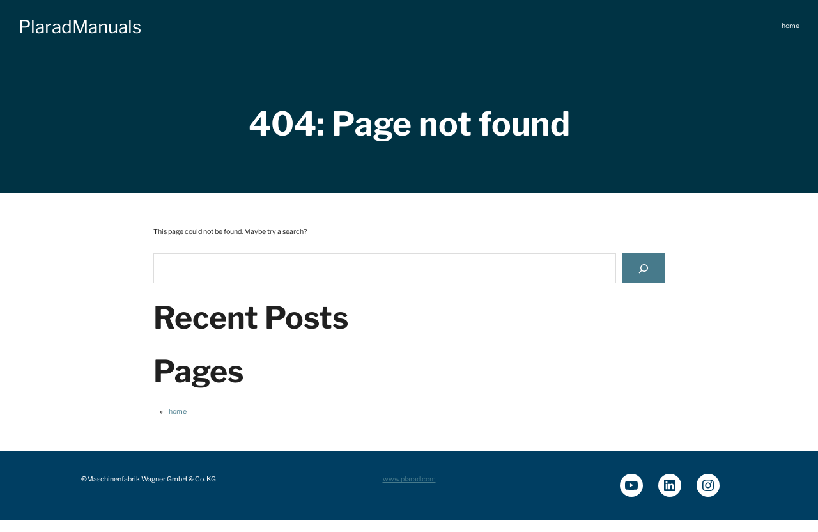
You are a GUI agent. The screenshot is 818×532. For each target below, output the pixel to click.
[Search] (643, 268)
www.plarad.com (409, 479)
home (178, 411)
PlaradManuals (80, 27)
